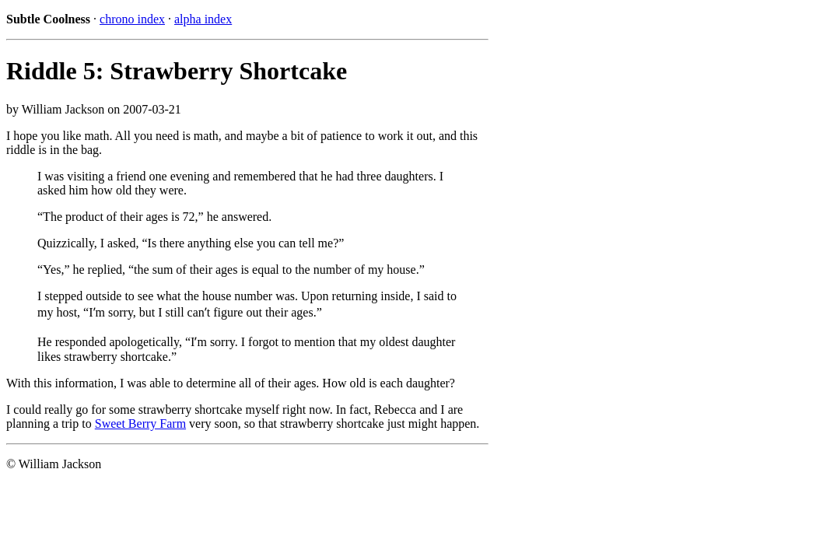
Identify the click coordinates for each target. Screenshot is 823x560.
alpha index (203, 19)
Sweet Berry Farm (140, 423)
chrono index (132, 19)
